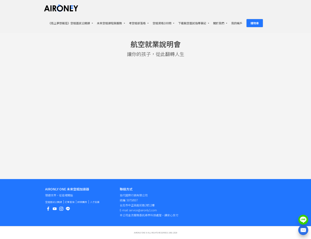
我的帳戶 (236, 23)
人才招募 (94, 202)
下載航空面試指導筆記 (192, 23)
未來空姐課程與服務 (109, 23)
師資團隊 (82, 202)
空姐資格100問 (162, 23)
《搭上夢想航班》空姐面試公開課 (69, 23)
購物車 (255, 23)
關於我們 (218, 23)
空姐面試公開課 (53, 202)
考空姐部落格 (137, 23)
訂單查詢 (69, 202)
